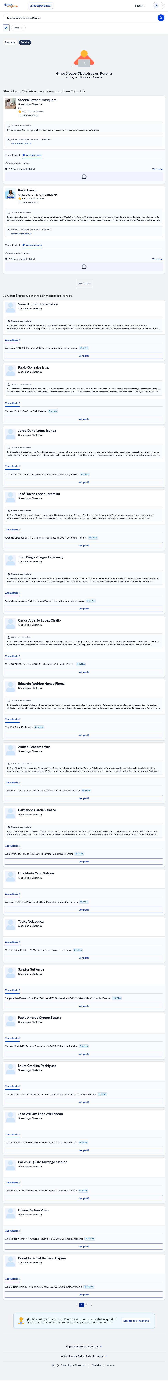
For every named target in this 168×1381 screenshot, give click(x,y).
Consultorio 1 (12, 155)
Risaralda (10, 42)
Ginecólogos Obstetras (73, 1366)
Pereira (25, 42)
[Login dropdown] (158, 5)
